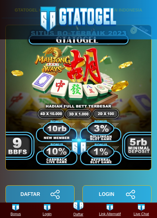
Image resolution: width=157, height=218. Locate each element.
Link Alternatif (110, 210)
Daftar (78, 210)
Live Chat (141, 210)
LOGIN (117, 194)
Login (47, 210)
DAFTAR (40, 194)
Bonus (16, 210)
